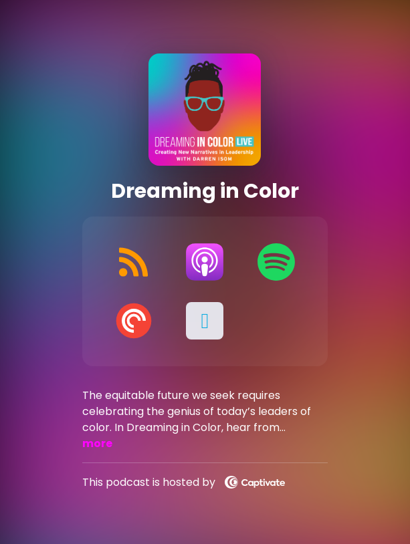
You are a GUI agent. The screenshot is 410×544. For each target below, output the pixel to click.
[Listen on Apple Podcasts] (205, 262)
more (97, 443)
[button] (205, 321)
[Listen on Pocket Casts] (134, 321)
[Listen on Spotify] (276, 262)
